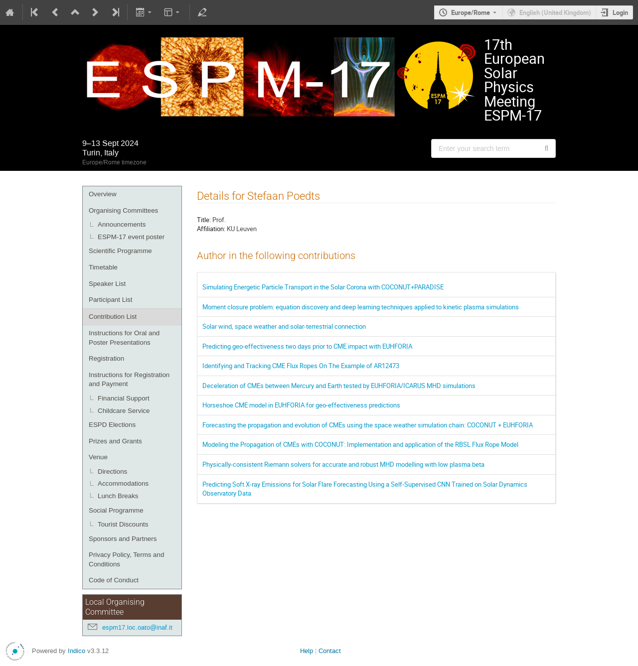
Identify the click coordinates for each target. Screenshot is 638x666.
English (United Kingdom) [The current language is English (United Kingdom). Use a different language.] (555, 12)
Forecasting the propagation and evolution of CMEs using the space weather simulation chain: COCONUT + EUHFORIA (367, 424)
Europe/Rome (470, 12)
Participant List (110, 299)
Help (306, 651)
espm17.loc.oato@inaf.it (137, 627)
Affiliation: (211, 228)
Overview (103, 194)
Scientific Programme (120, 251)
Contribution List (113, 316)
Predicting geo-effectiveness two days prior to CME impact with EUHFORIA (307, 346)
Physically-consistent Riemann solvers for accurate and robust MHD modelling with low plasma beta (343, 464)
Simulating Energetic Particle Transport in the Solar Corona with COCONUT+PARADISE (323, 286)
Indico (76, 651)
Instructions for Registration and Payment (129, 379)
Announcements (122, 224)
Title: (204, 219)
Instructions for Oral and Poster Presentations (124, 337)
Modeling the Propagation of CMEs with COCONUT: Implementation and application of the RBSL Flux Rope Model (360, 444)
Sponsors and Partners (123, 538)
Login (620, 12)
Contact (330, 651)
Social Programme (116, 510)
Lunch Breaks (118, 496)
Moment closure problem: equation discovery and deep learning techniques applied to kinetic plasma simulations (360, 306)
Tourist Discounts (123, 524)
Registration (106, 358)
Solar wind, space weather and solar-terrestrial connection (284, 326)
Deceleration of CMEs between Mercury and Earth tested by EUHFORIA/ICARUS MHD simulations (339, 385)
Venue (98, 457)
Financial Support (124, 398)
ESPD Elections (112, 424)
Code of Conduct (114, 580)
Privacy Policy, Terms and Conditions (126, 559)
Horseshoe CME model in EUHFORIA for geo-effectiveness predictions (301, 404)
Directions (112, 471)
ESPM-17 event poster (131, 237)
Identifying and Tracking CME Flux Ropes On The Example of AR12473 (300, 365)
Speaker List (107, 283)
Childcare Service (124, 410)
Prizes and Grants (115, 441)
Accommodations (123, 483)
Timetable (103, 267)
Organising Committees (123, 210)
